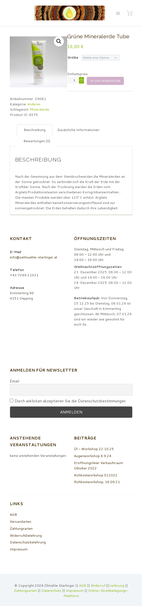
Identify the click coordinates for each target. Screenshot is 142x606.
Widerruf (98, 585)
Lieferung (116, 585)
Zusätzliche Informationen (78, 129)
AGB (13, 514)
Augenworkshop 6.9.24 (92, 455)
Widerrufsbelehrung (26, 535)
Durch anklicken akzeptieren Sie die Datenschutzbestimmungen (68, 401)
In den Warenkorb (105, 81)
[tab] (34, 130)
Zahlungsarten (21, 528)
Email (14, 381)
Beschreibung (34, 129)
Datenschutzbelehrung (28, 542)
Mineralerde (39, 109)
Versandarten (20, 521)
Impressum (19, 549)
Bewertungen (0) (36, 141)
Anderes (33, 104)
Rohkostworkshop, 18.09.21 (97, 481)
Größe (72, 57)
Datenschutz (51, 590)
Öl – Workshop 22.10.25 (94, 448)
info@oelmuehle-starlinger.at (33, 257)
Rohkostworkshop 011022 (95, 475)
